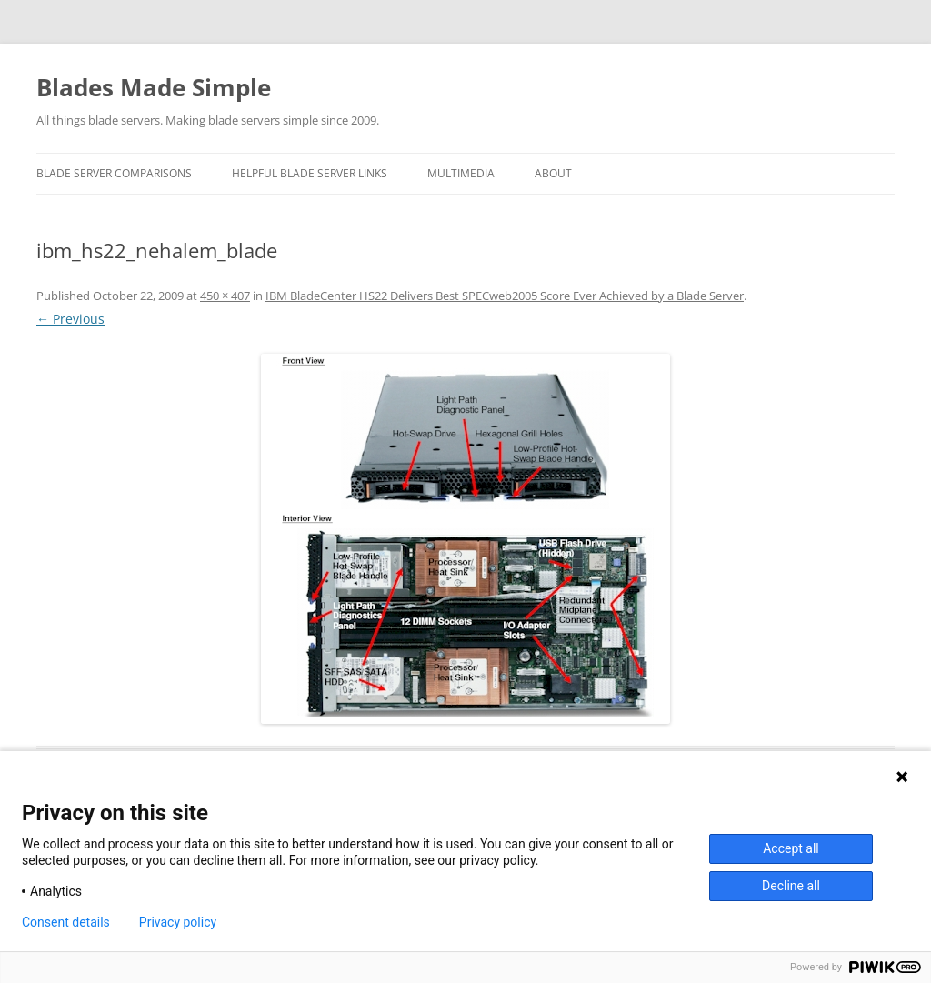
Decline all (791, 885)
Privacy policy (177, 922)
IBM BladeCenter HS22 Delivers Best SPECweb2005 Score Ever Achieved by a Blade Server (504, 295)
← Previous (70, 318)
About (553, 173)
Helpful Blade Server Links (309, 173)
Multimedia (461, 173)
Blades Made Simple (153, 87)
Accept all (791, 848)
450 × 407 (225, 295)
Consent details (66, 922)
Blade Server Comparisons (114, 173)
